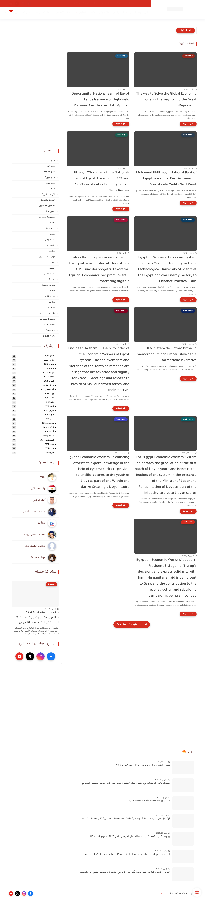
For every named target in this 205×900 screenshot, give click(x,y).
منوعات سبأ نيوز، (47, 319)
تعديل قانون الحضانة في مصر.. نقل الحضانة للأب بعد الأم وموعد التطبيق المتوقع (125, 783)
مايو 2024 (50, 453)
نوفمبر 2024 (48, 428)
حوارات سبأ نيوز (47, 257)
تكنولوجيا (59, 13)
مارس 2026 (49, 360)
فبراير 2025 (49, 415)
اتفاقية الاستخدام (81, 3)
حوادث (52, 251)
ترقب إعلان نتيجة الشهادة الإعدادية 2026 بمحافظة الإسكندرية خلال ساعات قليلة (126, 819)
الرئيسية (143, 13)
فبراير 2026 (49, 364)
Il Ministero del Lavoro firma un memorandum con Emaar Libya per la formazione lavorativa (167, 355)
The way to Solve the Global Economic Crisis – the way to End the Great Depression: (166, 100)
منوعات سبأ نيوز (47, 313)
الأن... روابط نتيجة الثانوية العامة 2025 (149, 801)
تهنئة (53, 234)
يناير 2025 (50, 419)
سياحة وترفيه (49, 285)
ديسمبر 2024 (48, 423)
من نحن (144, 3)
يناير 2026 (50, 369)
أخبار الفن (118, 13)
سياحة (52, 279)
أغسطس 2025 (47, 390)
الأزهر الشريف (48, 194)
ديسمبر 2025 (48, 373)
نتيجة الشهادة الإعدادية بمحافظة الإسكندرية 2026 (143, 765)
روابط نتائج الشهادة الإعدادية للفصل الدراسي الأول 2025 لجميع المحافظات (129, 836)
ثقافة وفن (104, 13)
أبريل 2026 (49, 356)
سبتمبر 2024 (48, 436)
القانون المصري (47, 206)
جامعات (51, 245)
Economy (51, 330)
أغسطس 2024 (47, 440)
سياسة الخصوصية (103, 3)
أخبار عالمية (50, 172)
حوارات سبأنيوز (22, 13)
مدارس (52, 302)
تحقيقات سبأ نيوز (47, 217)
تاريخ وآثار (50, 211)
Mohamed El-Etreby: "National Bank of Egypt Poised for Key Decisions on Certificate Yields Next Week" (166, 179)
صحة (69, 13)
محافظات (50, 296)
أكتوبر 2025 (49, 381)
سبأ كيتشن (50, 274)
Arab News (50, 325)
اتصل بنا (132, 3)
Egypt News (49, 336)
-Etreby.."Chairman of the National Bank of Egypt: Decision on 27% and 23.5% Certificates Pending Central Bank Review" (101, 182)
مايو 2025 (50, 402)
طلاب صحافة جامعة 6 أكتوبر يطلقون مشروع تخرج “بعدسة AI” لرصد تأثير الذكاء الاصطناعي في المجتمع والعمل (37, 618)
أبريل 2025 (49, 407)
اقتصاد (92, 13)
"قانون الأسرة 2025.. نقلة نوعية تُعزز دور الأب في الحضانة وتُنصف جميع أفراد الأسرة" (124, 872)
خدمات (7, 13)
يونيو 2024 (49, 449)
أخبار (133, 13)
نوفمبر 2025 (48, 377)
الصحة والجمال (48, 200)
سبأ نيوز (164, 893)
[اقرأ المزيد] (188, 124)
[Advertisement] (35, 93)
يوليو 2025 (49, 394)
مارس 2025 (49, 411)
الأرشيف (120, 3)
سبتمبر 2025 (48, 386)
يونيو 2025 (49, 398)
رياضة (37, 13)
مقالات (47, 13)
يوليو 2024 (49, 444)
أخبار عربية (50, 177)
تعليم (82, 13)
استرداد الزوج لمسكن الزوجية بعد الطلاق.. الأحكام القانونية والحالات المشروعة (127, 854)
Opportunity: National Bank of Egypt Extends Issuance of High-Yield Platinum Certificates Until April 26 (100, 100)
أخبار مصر (51, 183)
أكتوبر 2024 (49, 432)
